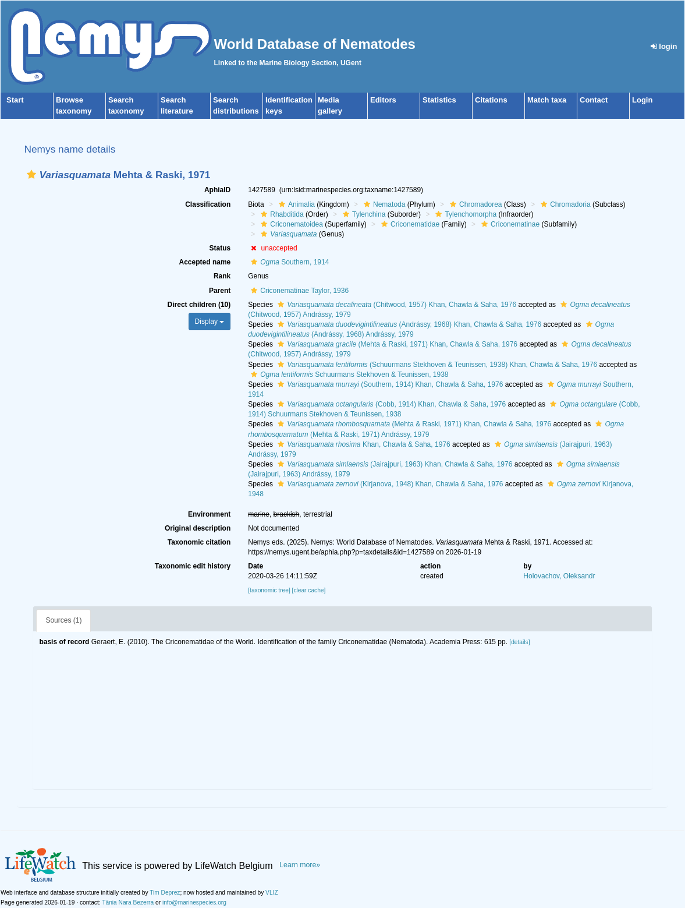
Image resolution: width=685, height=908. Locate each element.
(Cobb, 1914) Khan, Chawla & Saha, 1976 (390, 404)
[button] (31, 174)
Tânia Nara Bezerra (128, 902)
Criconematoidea (290, 224)
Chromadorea (474, 204)
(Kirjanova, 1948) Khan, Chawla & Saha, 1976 (389, 484)
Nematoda (383, 204)
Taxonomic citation (199, 542)
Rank (222, 276)
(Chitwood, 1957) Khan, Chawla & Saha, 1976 (395, 305)
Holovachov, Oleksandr (559, 576)
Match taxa (546, 100)
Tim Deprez (165, 892)
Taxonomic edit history (192, 566)
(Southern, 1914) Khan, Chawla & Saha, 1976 (389, 384)
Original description (197, 528)
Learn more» (299, 865)
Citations (491, 100)
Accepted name (205, 262)
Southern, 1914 (288, 262)
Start (15, 100)
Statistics (439, 100)
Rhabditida (280, 214)
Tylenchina (362, 214)
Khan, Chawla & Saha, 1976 (362, 444)
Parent (219, 291)
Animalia (295, 204)
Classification (207, 204)
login (664, 46)
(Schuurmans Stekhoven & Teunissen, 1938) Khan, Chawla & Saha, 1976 (436, 365)
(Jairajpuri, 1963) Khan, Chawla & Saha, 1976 (393, 464)
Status (220, 248)
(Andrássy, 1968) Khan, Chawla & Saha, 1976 (408, 324)
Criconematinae (509, 224)
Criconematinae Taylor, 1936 (298, 291)
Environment (209, 514)
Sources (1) (63, 620)
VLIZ (271, 892)
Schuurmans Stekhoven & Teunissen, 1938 (348, 374)
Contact (594, 100)
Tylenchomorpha (464, 214)
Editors (383, 100)
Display (210, 321)
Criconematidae (408, 224)
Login (642, 100)
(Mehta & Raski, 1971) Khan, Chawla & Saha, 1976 (396, 344)
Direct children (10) (199, 305)
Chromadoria (564, 204)
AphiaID (217, 190)
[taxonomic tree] (269, 590)
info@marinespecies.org (194, 902)
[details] (519, 642)
